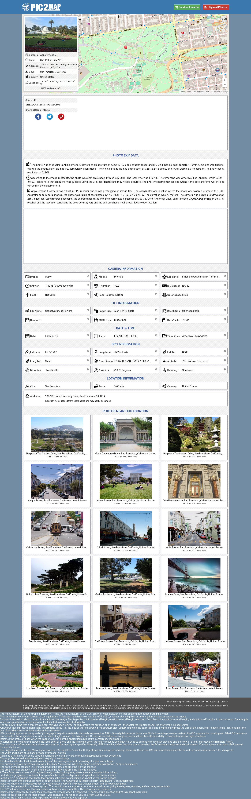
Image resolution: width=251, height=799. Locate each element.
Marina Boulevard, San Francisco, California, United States (126, 594)
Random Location (189, 7)
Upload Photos (218, 7)
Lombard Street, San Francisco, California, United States (194, 641)
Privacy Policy (212, 701)
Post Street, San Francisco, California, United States (194, 688)
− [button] (225, 85)
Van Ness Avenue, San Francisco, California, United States (195, 500)
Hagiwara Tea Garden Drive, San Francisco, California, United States (63, 453)
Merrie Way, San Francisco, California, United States (57, 641)
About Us (185, 701)
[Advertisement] (151, 122)
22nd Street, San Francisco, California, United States (125, 547)
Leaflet (182, 91)
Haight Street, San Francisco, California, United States (57, 500)
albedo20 (200, 91)
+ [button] (225, 80)
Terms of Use (198, 701)
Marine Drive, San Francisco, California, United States (194, 594)
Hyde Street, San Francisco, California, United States (194, 547)
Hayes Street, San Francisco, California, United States (126, 500)
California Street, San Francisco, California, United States (57, 547)
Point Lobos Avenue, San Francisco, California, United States (59, 594)
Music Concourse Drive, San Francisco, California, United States (129, 453)
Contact (224, 701)
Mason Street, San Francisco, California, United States (125, 688)
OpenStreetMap (222, 91)
